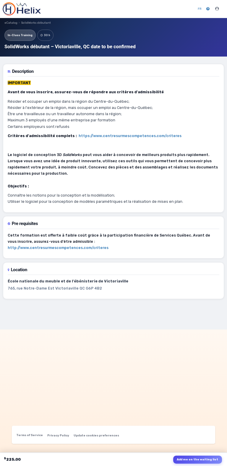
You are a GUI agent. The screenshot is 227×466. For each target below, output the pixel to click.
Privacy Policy (58, 435)
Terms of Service (29, 435)
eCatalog (10, 23)
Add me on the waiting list (197, 459)
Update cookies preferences (96, 435)
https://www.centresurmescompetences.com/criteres (130, 136)
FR (200, 9)
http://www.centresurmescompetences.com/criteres (58, 247)
